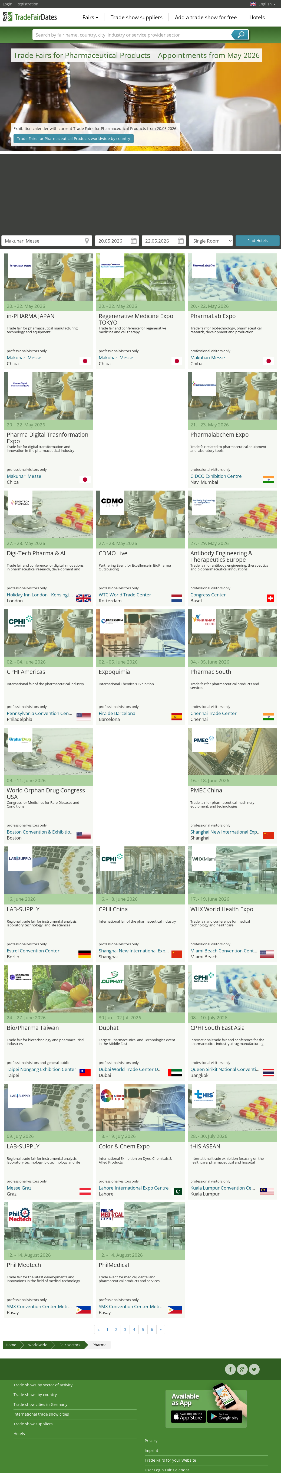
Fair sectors (69, 1344)
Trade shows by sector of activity (43, 1384)
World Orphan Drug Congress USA (46, 794)
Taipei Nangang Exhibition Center (41, 1069)
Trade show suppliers (137, 17)
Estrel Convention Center (33, 951)
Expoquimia (114, 671)
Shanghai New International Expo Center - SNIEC (149, 951)
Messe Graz (19, 1188)
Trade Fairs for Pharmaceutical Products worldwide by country (73, 138)
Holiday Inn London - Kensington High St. (49, 595)
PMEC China (206, 790)
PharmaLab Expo (213, 316)
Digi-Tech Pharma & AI (36, 553)
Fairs (90, 17)
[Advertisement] (140, 192)
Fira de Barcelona (117, 713)
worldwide (37, 1344)
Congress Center (208, 595)
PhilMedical (114, 1265)
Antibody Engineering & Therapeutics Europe (221, 556)
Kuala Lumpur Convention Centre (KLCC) (232, 1188)
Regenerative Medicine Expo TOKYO (136, 319)
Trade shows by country (35, 1394)
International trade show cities (41, 1414)
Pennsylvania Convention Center (41, 713)
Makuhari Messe (24, 357)
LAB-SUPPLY (23, 909)
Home (11, 1344)
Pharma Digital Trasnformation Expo (47, 438)
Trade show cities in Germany (40, 1404)
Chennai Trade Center (213, 713)
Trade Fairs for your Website (170, 1460)
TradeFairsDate (30, 16)
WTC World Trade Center (125, 595)
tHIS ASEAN (205, 1146)
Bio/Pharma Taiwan (33, 1027)
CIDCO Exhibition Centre (216, 476)
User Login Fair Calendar (167, 1469)
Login (7, 3)
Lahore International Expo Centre (134, 1188)
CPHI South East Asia (217, 1027)
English (267, 3)
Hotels (257, 17)
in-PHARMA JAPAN (31, 316)
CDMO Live (113, 553)
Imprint (151, 1450)
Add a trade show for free (206, 17)
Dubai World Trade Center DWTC (133, 1069)
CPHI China (113, 909)
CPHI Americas (26, 671)
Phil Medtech (24, 1265)
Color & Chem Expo (124, 1146)
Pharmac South (210, 671)
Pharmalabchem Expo (219, 434)
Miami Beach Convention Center (224, 951)
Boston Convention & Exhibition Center (47, 832)
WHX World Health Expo (221, 909)
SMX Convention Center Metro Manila (46, 1306)
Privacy (151, 1440)
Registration (27, 3)
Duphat (108, 1027)
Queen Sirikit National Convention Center (233, 1069)
